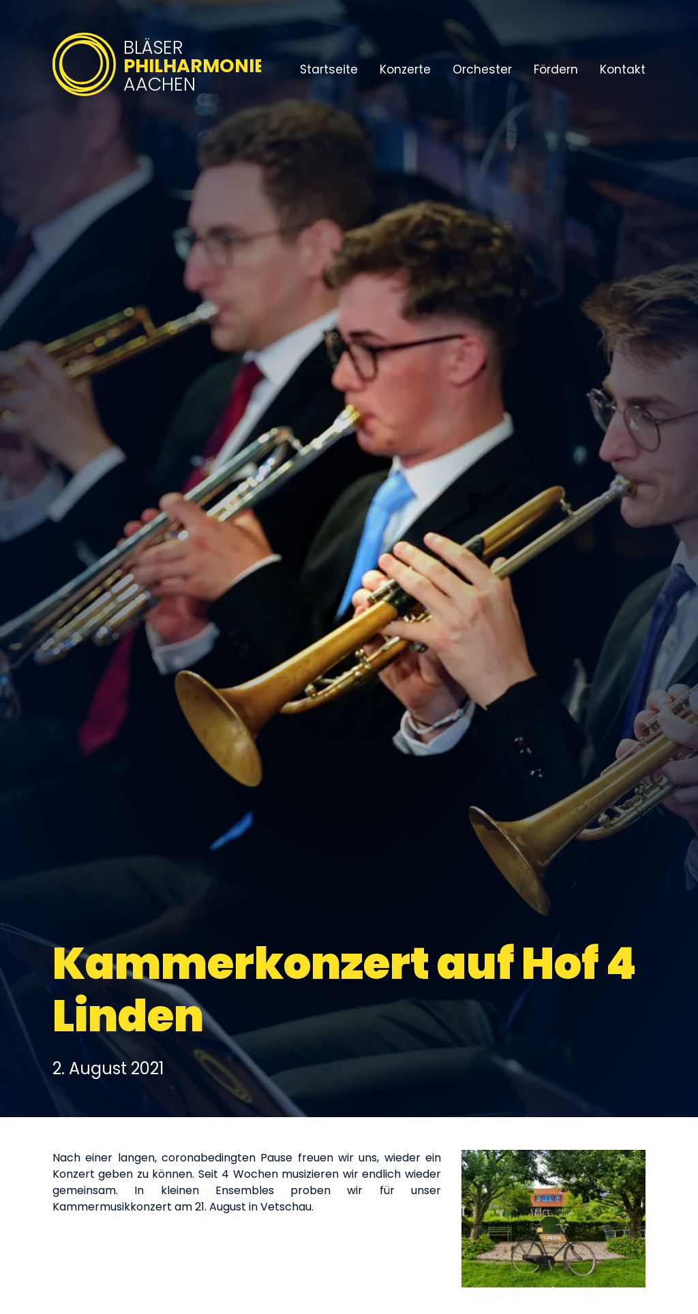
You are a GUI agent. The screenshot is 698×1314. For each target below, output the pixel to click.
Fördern (556, 69)
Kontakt (623, 69)
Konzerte (405, 69)
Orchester (482, 69)
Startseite (329, 69)
